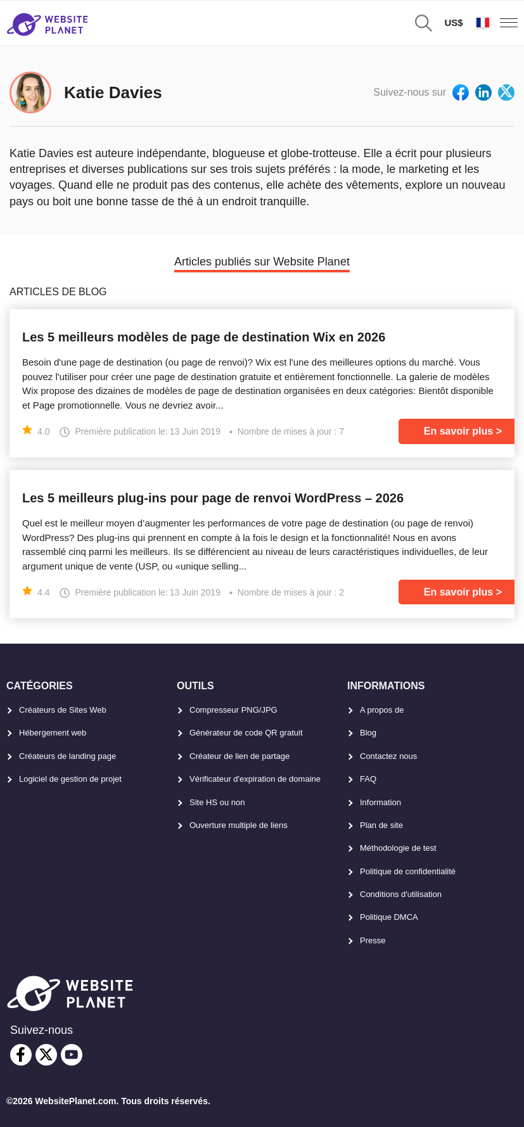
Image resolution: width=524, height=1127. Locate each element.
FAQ (368, 779)
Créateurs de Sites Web (62, 710)
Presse (372, 940)
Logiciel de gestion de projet (70, 779)
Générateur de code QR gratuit (246, 732)
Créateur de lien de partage (239, 756)
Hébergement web (52, 732)
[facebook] (21, 1055)
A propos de (382, 710)
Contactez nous (388, 756)
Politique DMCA (389, 917)
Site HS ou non (217, 802)
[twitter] (46, 1055)
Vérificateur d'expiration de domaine (255, 779)
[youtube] (71, 1055)
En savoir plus (458, 431)
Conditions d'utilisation (401, 894)
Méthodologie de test (398, 848)
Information (380, 802)
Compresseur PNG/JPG (233, 710)
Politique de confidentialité (408, 871)
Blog (368, 732)
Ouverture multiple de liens (238, 825)
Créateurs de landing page (67, 756)
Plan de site (381, 825)
